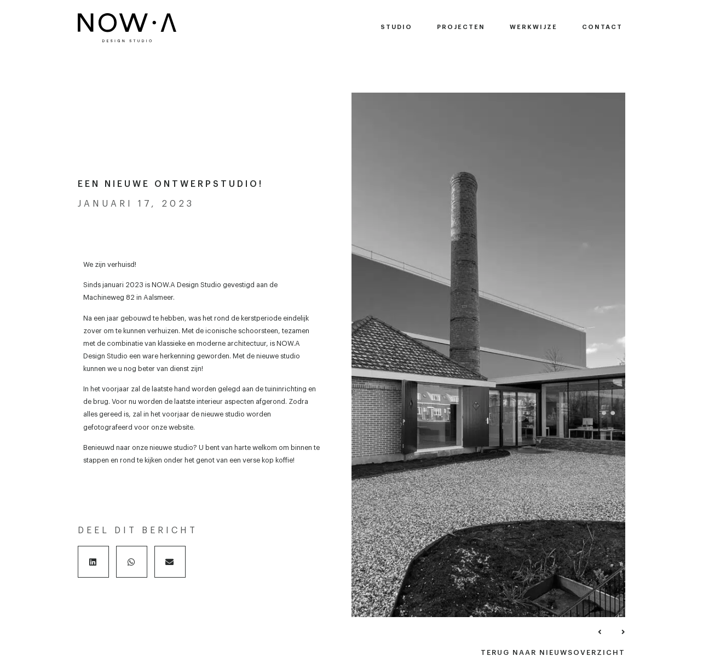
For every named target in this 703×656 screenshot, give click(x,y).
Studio (396, 27)
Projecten (461, 27)
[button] (93, 562)
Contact (602, 27)
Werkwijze (533, 27)
